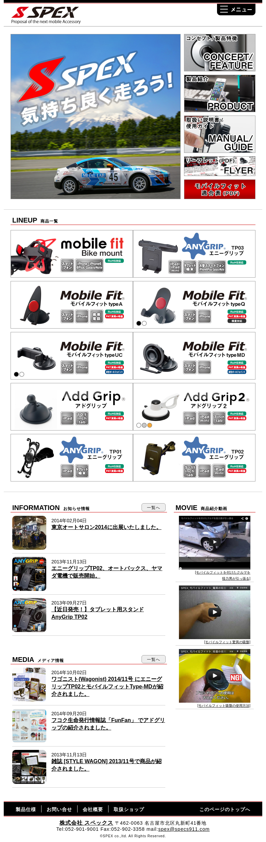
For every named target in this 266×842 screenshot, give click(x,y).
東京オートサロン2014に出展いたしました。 (106, 527)
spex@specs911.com (184, 829)
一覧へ (153, 507)
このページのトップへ (224, 809)
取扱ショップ (129, 809)
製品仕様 (26, 809)
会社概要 (93, 809)
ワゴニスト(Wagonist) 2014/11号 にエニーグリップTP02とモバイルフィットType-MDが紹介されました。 (107, 686)
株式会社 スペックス (86, 823)
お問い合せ (59, 809)
